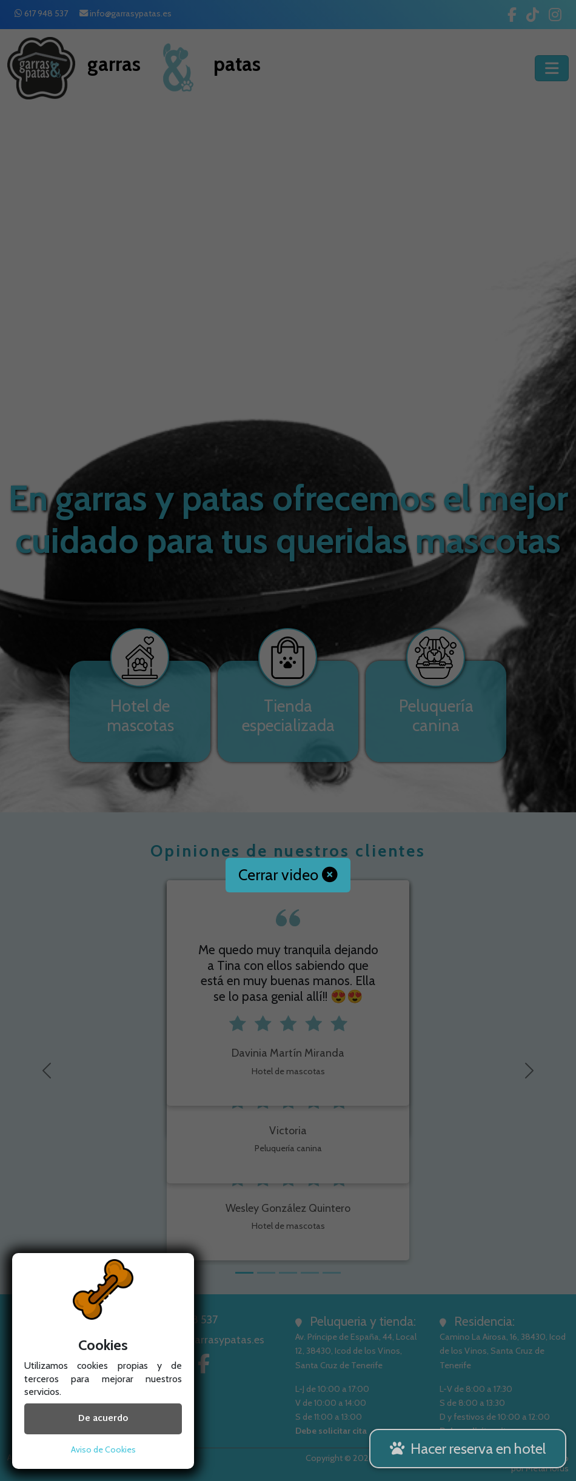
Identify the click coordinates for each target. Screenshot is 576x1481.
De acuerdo (103, 1418)
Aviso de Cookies (103, 1449)
